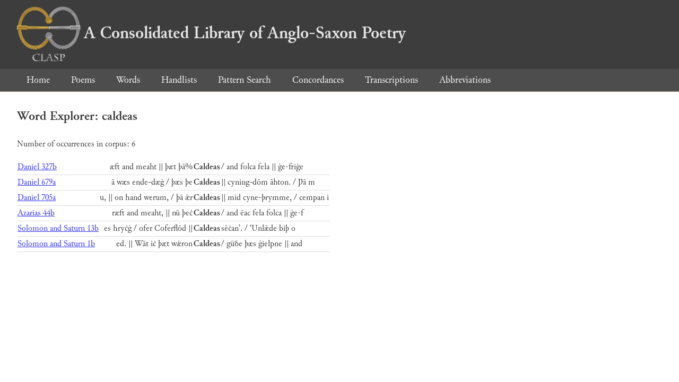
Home (38, 79)
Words (128, 79)
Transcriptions (391, 79)
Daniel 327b (37, 167)
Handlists (179, 79)
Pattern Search (244, 79)
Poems (83, 79)
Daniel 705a (37, 198)
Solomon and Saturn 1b (56, 244)
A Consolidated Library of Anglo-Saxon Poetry (211, 33)
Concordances (318, 79)
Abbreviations (465, 79)
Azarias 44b (36, 213)
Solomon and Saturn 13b (58, 228)
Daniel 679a (37, 182)
